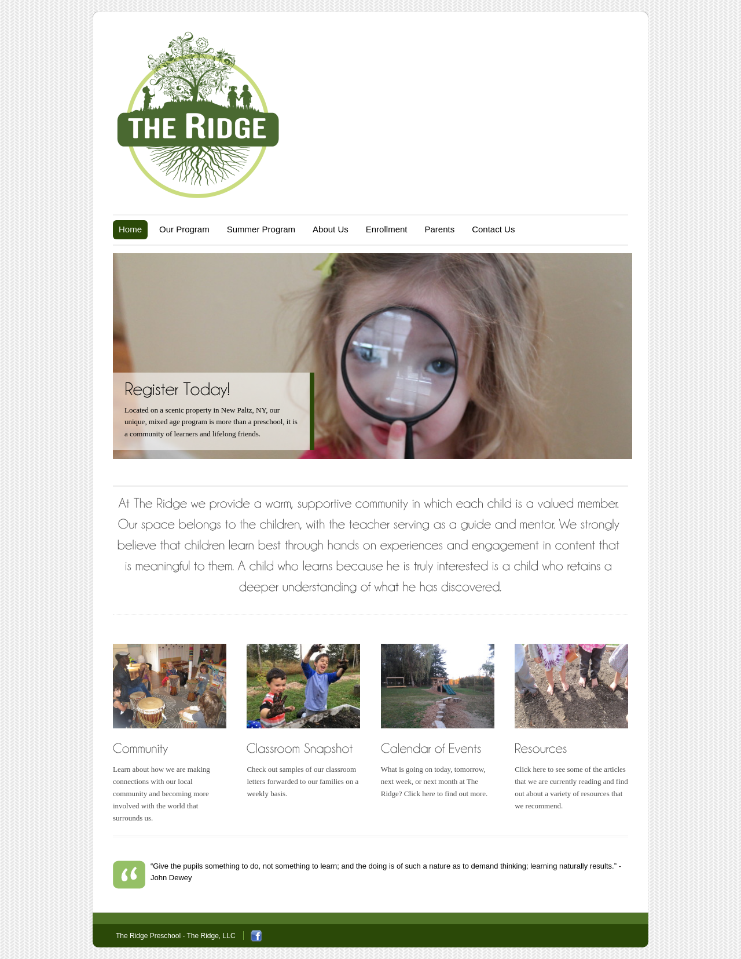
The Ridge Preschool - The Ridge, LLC (176, 936)
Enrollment (387, 229)
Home (130, 229)
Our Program (184, 229)
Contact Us (493, 229)
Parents (439, 229)
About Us (331, 229)
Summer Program (261, 229)
